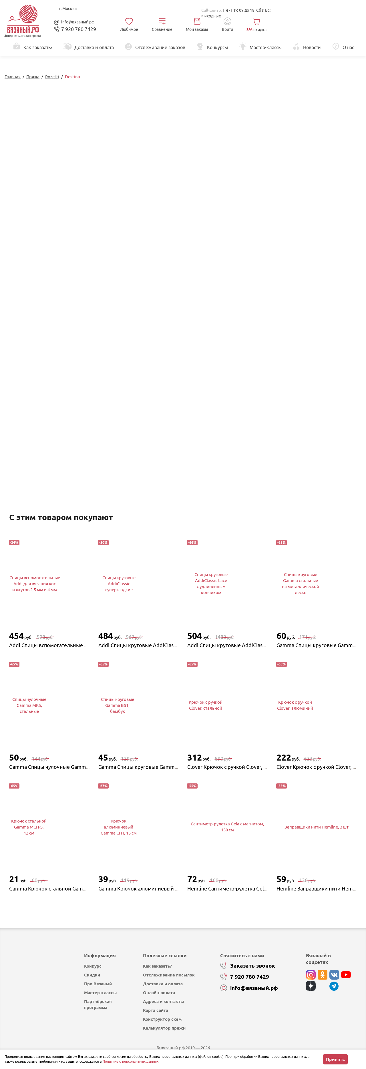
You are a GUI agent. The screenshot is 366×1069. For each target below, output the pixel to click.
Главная (13, 76)
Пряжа (32, 76)
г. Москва (68, 8)
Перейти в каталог (253, 165)
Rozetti (52, 76)
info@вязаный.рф (78, 22)
